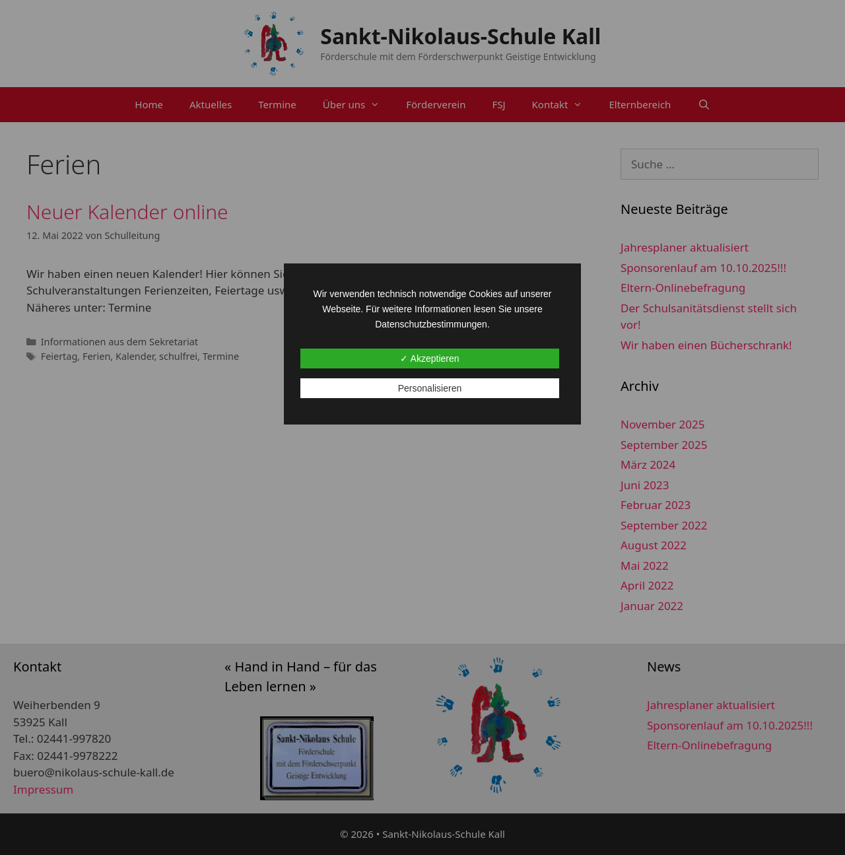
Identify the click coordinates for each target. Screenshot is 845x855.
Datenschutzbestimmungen (431, 324)
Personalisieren (430, 388)
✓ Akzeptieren (429, 358)
